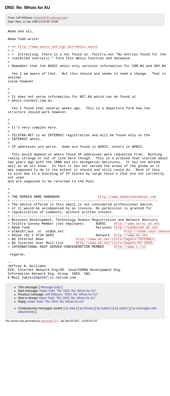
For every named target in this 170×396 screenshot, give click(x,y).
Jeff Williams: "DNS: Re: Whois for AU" (71, 344)
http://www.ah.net (131, 276)
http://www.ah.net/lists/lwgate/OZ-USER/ (115, 285)
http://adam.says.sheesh (147, 272)
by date (70, 358)
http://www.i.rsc (130, 290)
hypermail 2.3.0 (49, 371)
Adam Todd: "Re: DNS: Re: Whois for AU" (67, 341)
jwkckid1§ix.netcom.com (50, 17)
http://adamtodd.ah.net (136, 267)
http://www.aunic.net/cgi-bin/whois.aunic (58, 50)
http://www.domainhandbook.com (127, 230)
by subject (104, 358)
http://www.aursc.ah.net (137, 262)
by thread (86, 358)
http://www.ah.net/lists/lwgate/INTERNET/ (116, 281)
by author (121, 358)
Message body (51, 337)
